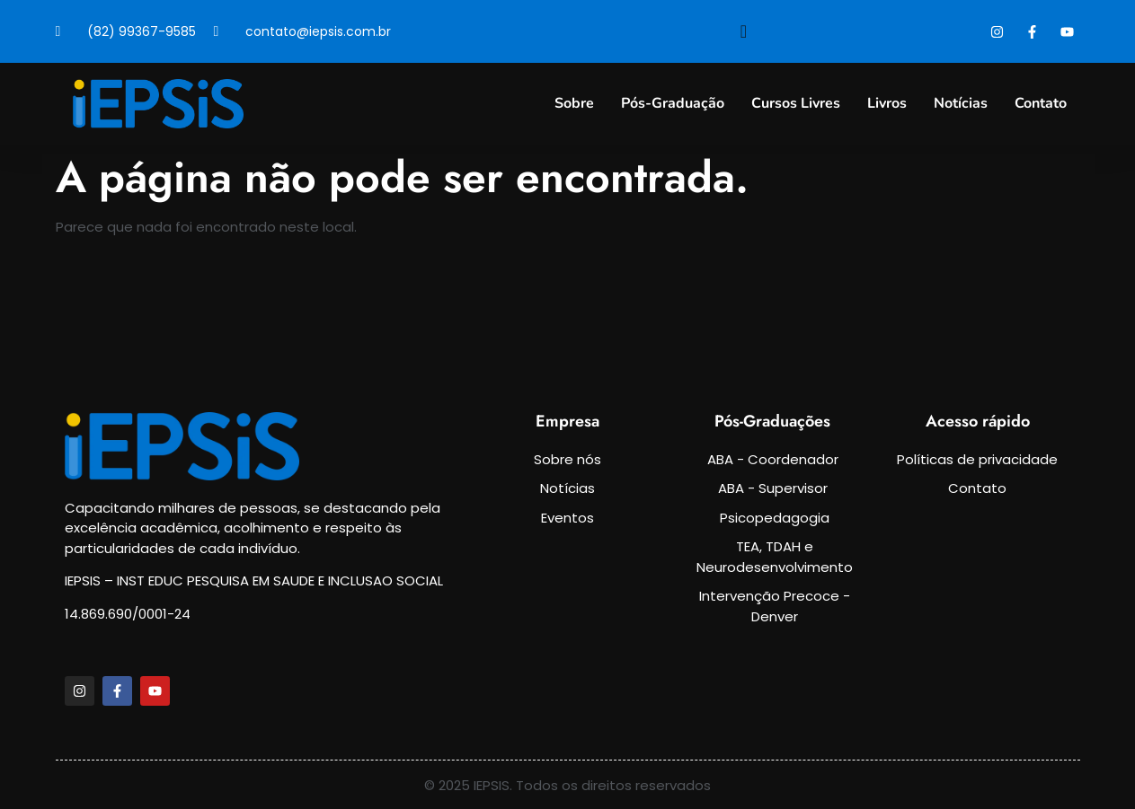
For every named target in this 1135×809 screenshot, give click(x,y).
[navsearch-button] (744, 31)
